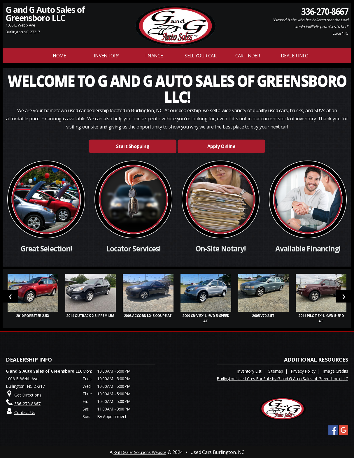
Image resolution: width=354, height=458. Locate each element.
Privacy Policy (303, 371)
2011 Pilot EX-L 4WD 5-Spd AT (321, 318)
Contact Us (24, 412)
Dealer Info (294, 55)
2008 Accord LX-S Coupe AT (148, 315)
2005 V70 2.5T (263, 315)
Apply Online (221, 146)
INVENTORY (106, 55)
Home (59, 55)
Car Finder (247, 55)
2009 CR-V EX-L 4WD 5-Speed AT (205, 318)
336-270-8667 (325, 11)
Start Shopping (132, 146)
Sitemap (275, 371)
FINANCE (153, 55)
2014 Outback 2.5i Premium (90, 315)
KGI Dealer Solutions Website (139, 452)
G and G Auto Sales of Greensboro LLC (45, 13)
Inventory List (249, 371)
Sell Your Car (200, 55)
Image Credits (335, 371)
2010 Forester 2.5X (33, 315)
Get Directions (27, 395)
